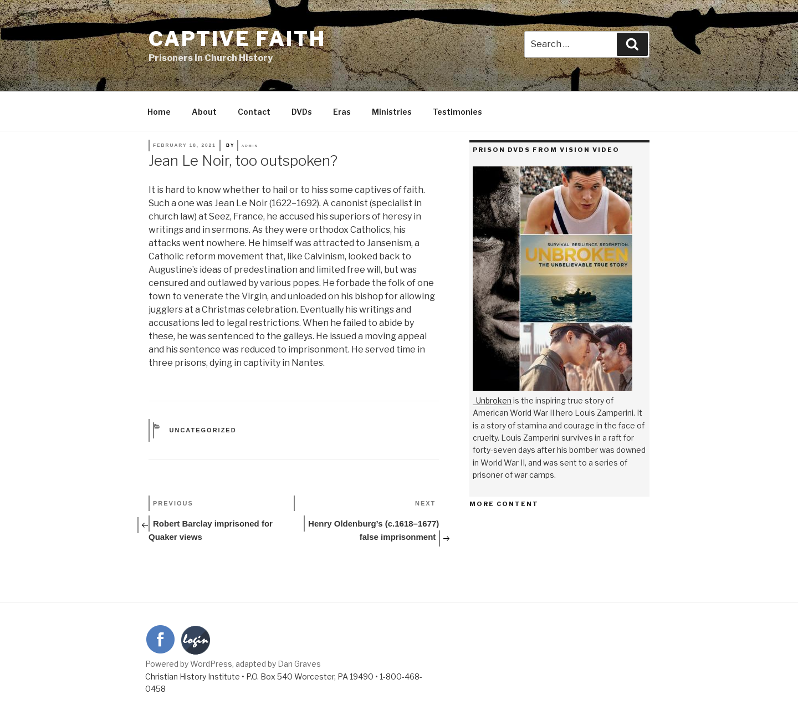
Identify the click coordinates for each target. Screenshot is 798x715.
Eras (342, 111)
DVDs (301, 111)
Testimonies (457, 111)
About (204, 111)
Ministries (392, 111)
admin (250, 145)
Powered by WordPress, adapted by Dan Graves (233, 663)
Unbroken (493, 400)
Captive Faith (237, 39)
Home (159, 111)
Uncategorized (203, 430)
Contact (254, 111)
